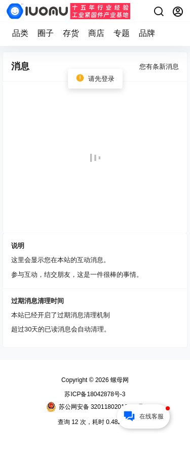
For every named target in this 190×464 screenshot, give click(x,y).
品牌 (147, 33)
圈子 (45, 33)
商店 (96, 33)
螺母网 (119, 380)
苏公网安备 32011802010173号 (95, 407)
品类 (20, 33)
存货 (71, 33)
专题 (121, 33)
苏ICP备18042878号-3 (94, 394)
